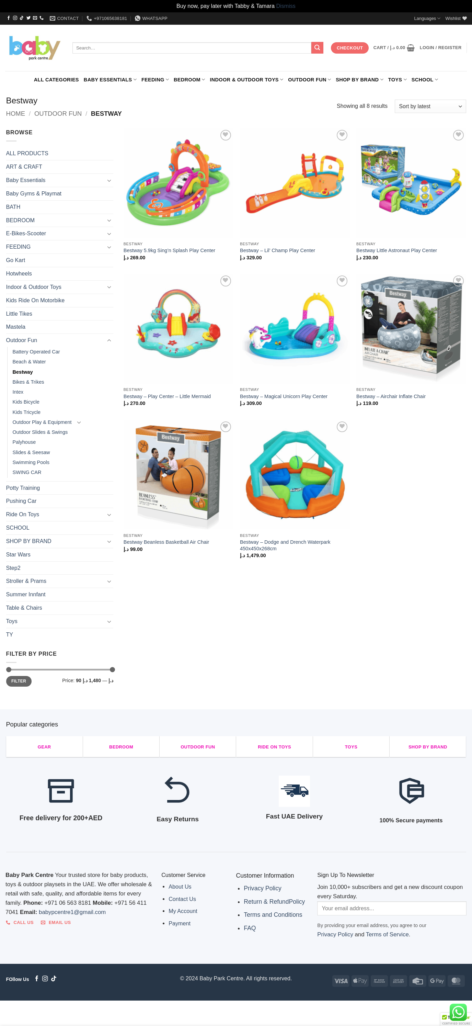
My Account (183, 911)
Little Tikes (19, 314)
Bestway (23, 372)
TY (9, 634)
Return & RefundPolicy (274, 901)
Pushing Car (21, 501)
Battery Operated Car (36, 351)
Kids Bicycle (26, 402)
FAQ (250, 928)
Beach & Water (29, 361)
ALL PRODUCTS (27, 153)
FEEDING (155, 79)
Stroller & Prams (26, 581)
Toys (397, 79)
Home (15, 113)
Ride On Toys (22, 514)
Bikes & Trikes (28, 382)
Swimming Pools (31, 462)
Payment (180, 923)
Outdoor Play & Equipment (42, 422)
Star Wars (18, 554)
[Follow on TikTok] (22, 18)
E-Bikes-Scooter (26, 233)
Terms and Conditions (273, 914)
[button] (394, 47)
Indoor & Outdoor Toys (246, 79)
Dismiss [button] (286, 6)
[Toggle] (109, 180)
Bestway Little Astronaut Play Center (396, 250)
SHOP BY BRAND (359, 79)
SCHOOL (425, 79)
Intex (18, 392)
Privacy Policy (262, 888)
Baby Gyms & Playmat (34, 193)
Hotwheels (19, 273)
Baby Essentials (110, 79)
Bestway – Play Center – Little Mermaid (167, 396)
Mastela (16, 327)
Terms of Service (387, 934)
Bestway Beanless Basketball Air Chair (166, 542)
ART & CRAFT (24, 167)
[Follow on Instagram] (15, 18)
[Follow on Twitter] (28, 18)
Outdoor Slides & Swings (40, 432)
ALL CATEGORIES (56, 79)
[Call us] (41, 18)
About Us (180, 886)
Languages (427, 18)
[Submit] (317, 48)
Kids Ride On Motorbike (35, 300)
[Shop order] (430, 106)
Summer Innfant (26, 594)
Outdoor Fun (309, 79)
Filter (18, 681)
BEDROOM (189, 79)
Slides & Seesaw (31, 452)
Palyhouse (24, 442)
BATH (13, 207)
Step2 (13, 568)
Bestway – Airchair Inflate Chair (391, 396)
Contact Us (182, 899)
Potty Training (23, 488)
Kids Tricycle (27, 412)
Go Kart (15, 260)
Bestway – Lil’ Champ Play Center (277, 250)
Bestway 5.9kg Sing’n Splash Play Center (169, 250)
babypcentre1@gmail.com (72, 912)
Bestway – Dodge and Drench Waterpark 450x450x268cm (285, 545)
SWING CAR (27, 472)
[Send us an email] (35, 18)
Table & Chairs (24, 608)
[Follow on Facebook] (9, 18)
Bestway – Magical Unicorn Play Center (283, 396)
